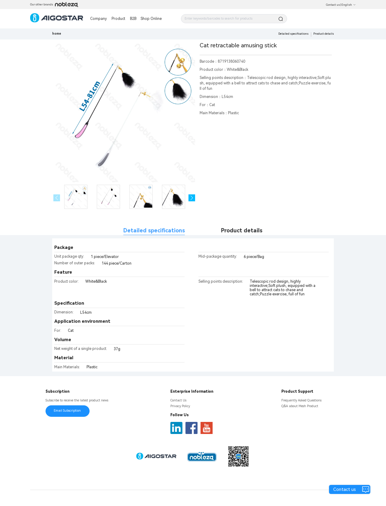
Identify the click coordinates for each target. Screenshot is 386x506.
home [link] (56, 34)
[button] (191, 197)
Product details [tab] (241, 230)
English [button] (348, 4)
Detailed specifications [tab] (154, 230)
